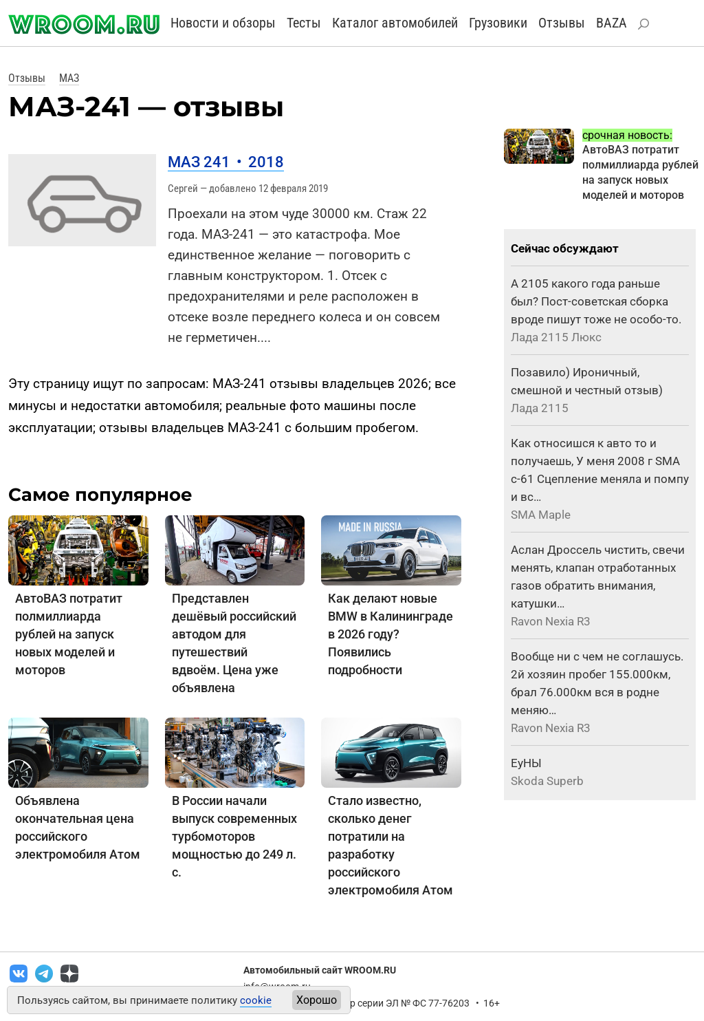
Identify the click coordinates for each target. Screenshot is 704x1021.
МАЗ (69, 78)
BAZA (611, 22)
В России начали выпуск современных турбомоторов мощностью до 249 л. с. (234, 836)
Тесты (304, 22)
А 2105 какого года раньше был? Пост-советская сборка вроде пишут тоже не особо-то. (596, 301)
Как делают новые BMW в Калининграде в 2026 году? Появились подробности (390, 634)
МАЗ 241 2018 (226, 162)
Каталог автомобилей (395, 22)
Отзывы (561, 22)
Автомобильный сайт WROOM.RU (319, 970)
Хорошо (316, 1000)
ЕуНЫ (526, 763)
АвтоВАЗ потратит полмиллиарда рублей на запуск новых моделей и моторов (68, 634)
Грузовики (498, 22)
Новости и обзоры (223, 22)
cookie (256, 1000)
